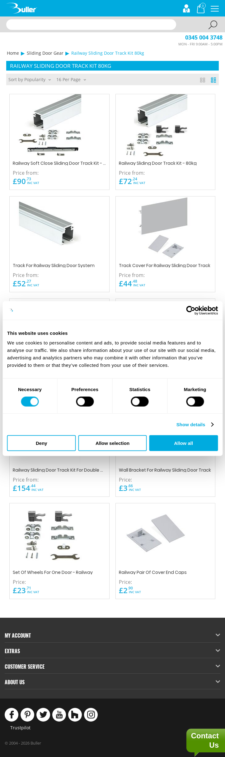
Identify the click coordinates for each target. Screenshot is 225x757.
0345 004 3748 (204, 37)
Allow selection (112, 443)
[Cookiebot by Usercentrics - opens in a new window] (190, 310)
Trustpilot (20, 728)
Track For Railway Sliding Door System (54, 265)
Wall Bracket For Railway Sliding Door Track (165, 469)
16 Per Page (71, 79)
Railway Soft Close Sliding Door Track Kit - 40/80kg (59, 162)
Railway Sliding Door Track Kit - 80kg (158, 162)
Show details (190, 424)
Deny (41, 443)
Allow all (183, 443)
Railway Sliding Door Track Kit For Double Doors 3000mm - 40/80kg (59, 469)
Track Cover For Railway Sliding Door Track (164, 265)
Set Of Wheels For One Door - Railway (53, 572)
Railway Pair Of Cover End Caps (153, 572)
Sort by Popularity (29, 79)
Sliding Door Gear (45, 53)
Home (13, 53)
